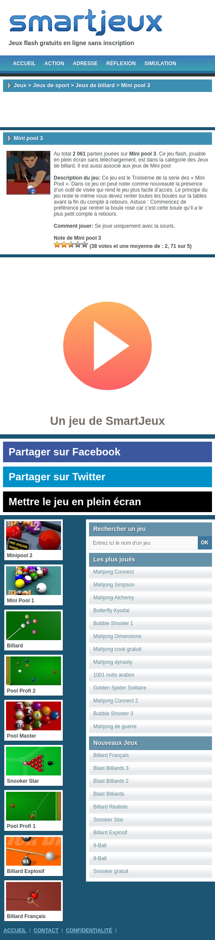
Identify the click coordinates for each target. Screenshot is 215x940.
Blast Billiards (108, 794)
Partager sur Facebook (64, 452)
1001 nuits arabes (113, 675)
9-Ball (100, 845)
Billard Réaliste (110, 807)
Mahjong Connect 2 (115, 701)
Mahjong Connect (113, 572)
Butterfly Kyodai (111, 610)
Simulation (160, 64)
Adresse (85, 64)
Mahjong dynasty (112, 662)
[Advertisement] (107, 109)
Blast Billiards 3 (111, 768)
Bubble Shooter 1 (113, 623)
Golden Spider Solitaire (119, 688)
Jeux (20, 85)
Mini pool (160, 166)
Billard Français (111, 755)
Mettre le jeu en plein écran (75, 501)
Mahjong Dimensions (117, 636)
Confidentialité (89, 930)
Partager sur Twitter (57, 476)
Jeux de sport (51, 85)
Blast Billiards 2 (111, 781)
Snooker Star (108, 820)
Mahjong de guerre (115, 726)
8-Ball (100, 858)
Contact (46, 931)
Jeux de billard (95, 85)
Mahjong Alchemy (113, 598)
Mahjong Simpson (114, 585)
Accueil (24, 64)
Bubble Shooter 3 (113, 714)
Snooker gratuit (110, 871)
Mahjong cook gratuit (117, 649)
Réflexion (121, 64)
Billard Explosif (110, 833)
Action (54, 64)
